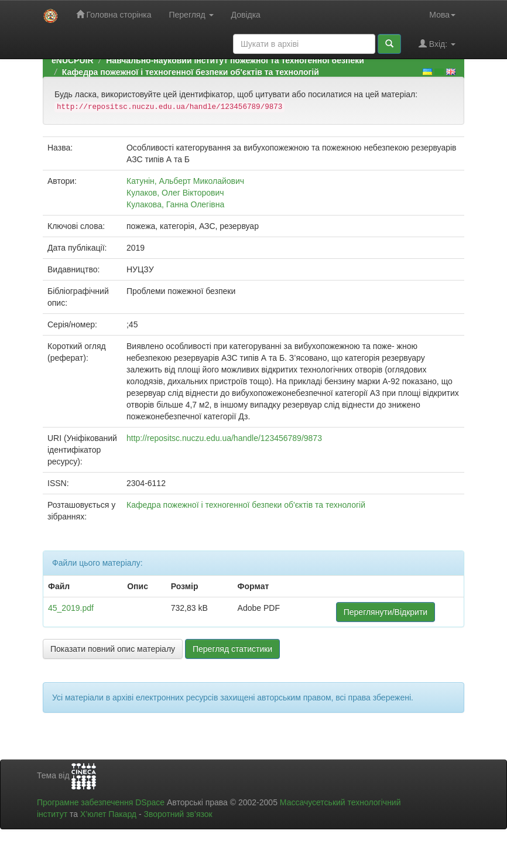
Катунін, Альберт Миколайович (185, 181)
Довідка (246, 14)
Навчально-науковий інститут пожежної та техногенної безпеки (235, 60)
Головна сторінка (114, 14)
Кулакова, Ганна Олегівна (175, 204)
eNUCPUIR (73, 60)
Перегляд (191, 14)
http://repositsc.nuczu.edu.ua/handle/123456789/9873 (224, 438)
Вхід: (437, 44)
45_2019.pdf (71, 608)
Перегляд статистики (232, 649)
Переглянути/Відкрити (385, 612)
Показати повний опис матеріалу (112, 649)
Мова (442, 14)
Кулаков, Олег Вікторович (175, 192)
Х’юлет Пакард (108, 814)
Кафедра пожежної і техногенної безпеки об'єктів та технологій (190, 72)
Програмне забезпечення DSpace (101, 802)
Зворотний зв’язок (177, 814)
